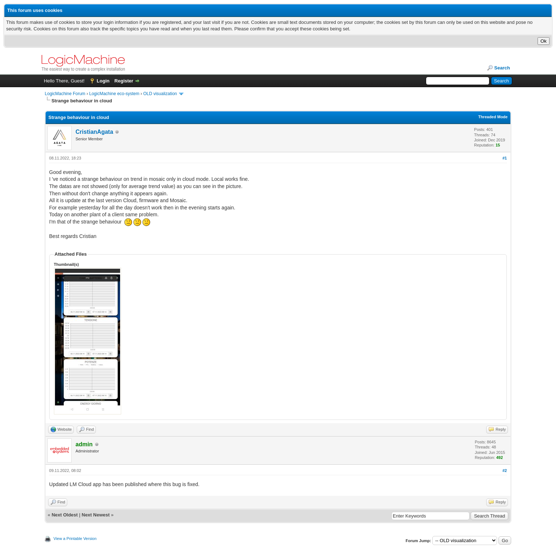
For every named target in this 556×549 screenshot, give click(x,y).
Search (502, 68)
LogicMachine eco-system (114, 93)
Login (103, 81)
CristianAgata (94, 132)
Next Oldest (65, 515)
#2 (504, 470)
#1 (504, 158)
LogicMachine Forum (65, 93)
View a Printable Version (75, 538)
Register (123, 81)
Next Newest (96, 515)
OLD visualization (160, 93)
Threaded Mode (493, 117)
